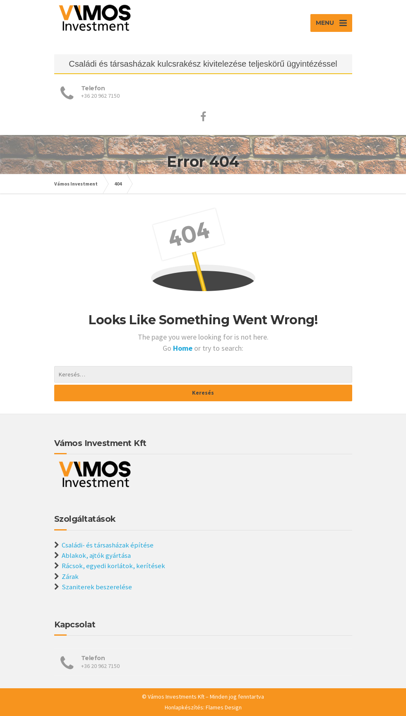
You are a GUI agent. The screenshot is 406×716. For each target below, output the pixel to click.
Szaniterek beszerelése (97, 586)
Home (183, 348)
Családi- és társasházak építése (108, 545)
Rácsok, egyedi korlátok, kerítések (113, 565)
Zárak (70, 576)
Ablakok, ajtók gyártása (96, 555)
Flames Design (224, 707)
